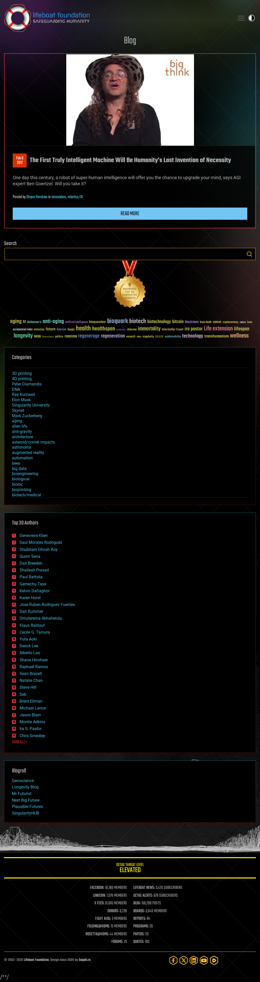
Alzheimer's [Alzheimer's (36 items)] (34, 322)
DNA (16, 389)
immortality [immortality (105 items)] (149, 329)
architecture (22, 436)
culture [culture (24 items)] (243, 322)
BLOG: (137, 903)
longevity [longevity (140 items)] (23, 336)
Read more (130, 213)
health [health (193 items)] (83, 328)
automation (22, 457)
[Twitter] (184, 960)
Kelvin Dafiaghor (35, 590)
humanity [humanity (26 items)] (121, 329)
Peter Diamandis (27, 384)
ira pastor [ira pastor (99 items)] (194, 329)
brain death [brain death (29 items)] (206, 322)
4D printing (22, 378)
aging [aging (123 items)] (16, 321)
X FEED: (99, 903)
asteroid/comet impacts (33, 442)
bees (16, 463)
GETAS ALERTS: (143, 895)
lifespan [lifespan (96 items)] (241, 329)
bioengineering (25, 473)
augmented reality (28, 452)
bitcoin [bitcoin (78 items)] (178, 322)
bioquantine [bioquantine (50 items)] (97, 322)
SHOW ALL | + (19, 742)
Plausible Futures (27, 806)
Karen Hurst (30, 597)
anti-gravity (22, 431)
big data (19, 468)
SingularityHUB (25, 813)
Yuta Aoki (28, 639)
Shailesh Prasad (34, 570)
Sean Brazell (31, 673)
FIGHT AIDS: (103, 919)
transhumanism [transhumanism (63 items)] (216, 336)
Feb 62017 (19, 160)
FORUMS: (117, 942)
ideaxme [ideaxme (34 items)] (132, 330)
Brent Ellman (31, 701)
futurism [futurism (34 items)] (61, 330)
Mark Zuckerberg (27, 415)
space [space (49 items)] (159, 336)
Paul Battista (31, 576)
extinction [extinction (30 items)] (39, 329)
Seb (23, 694)
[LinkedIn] (194, 960)
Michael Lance (33, 708)
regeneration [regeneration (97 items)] (113, 336)
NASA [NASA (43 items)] (37, 337)
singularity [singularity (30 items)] (148, 336)
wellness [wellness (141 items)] (239, 336)
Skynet (18, 410)
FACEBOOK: (97, 888)
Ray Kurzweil (23, 394)
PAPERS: (138, 934)
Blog (130, 41)
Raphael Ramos (34, 666)
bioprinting (21, 489)
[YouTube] (204, 960)
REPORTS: (139, 919)
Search (249, 254)
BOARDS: (139, 911)
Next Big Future (25, 800)
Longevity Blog (25, 787)
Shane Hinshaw (36, 197)
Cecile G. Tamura (35, 632)
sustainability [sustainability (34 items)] (173, 337)
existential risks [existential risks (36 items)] (22, 330)
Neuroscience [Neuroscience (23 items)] (48, 337)
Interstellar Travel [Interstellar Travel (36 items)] (172, 330)
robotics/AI (75, 197)
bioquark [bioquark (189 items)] (117, 321)
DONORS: (113, 911)
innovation (59, 197)
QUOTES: (138, 942)
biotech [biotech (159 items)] (137, 321)
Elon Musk (21, 399)
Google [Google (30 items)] (71, 329)
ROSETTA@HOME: (97, 934)
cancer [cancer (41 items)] (217, 322)
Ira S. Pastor (30, 728)
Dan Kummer (31, 611)
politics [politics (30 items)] (59, 336)
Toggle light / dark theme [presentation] (251, 18)
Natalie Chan (31, 680)
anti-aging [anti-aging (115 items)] (53, 321)
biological (20, 479)
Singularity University (31, 405)
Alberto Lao (30, 652)
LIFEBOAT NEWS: (144, 888)
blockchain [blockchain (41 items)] (192, 322)
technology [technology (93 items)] (192, 336)
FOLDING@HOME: (98, 926)
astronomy (21, 447)
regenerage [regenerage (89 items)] (89, 336)
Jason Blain (30, 715)
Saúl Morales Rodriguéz (41, 542)
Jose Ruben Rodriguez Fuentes (47, 604)
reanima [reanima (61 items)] (70, 336)
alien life (19, 426)
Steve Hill (28, 687)
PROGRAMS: (141, 926)
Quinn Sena (30, 556)
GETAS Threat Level (130, 869)
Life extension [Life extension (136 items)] (218, 329)
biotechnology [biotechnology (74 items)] (159, 322)
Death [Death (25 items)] (249, 322)
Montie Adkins (32, 721)
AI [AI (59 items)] (24, 322)
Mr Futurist (21, 793)
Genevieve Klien (34, 535)
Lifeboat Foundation (36, 960)
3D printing (22, 373)
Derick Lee (29, 646)
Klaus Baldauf (32, 625)
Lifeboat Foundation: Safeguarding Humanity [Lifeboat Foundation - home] (117, 18)
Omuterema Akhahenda (41, 618)
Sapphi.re (84, 960)
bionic (17, 484)
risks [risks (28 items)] (139, 336)
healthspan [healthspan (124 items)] (103, 329)
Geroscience (23, 780)
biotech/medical (26, 495)
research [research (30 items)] (130, 336)
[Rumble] (214, 960)
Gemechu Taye (33, 584)
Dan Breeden (31, 563)
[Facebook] (173, 960)
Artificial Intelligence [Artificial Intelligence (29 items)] (76, 322)
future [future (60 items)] (50, 329)
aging (17, 420)
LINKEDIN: (99, 895)
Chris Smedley (32, 735)
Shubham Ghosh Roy (39, 549)
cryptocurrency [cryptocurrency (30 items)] (230, 322)
